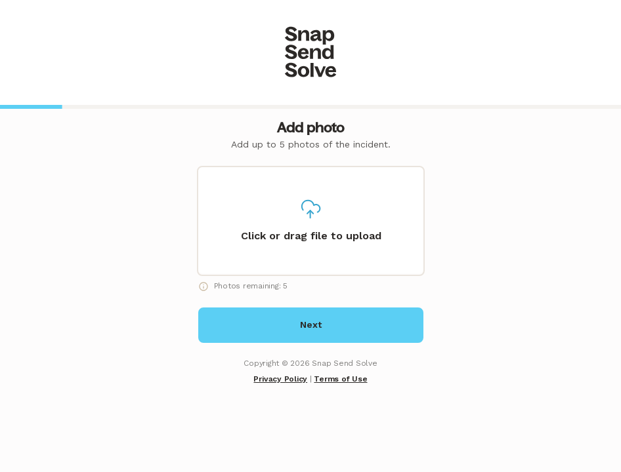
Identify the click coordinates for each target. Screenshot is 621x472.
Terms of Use (340, 379)
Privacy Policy (280, 379)
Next (311, 324)
